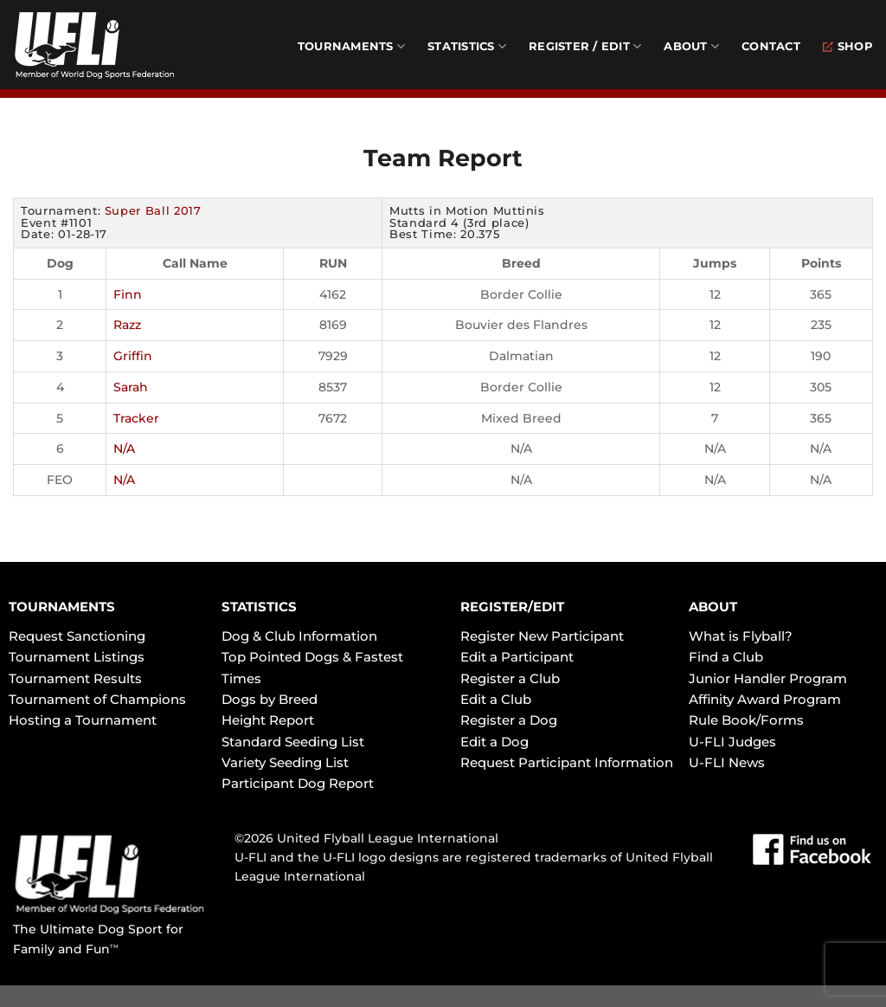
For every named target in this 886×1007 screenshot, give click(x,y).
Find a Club (726, 657)
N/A (124, 448)
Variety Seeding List (285, 762)
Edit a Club (495, 699)
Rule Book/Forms (746, 720)
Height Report (268, 720)
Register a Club (510, 678)
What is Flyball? (741, 636)
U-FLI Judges (732, 741)
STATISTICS (259, 606)
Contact (771, 46)
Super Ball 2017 (153, 210)
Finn (127, 294)
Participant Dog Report (298, 783)
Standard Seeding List (293, 741)
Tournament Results (75, 678)
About (691, 46)
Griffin (132, 356)
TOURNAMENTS (62, 606)
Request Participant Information (566, 762)
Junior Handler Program (768, 678)
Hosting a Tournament (83, 720)
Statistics (466, 46)
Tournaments (351, 46)
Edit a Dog (494, 741)
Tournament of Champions (97, 699)
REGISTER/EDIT (512, 606)
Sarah (130, 387)
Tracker (136, 418)
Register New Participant (542, 636)
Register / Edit (585, 46)
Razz (127, 324)
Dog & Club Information (299, 636)
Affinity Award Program (765, 699)
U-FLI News (727, 762)
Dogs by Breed (270, 699)
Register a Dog (508, 720)
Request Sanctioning (77, 636)
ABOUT (713, 606)
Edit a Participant (517, 657)
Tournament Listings (76, 657)
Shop (848, 46)
